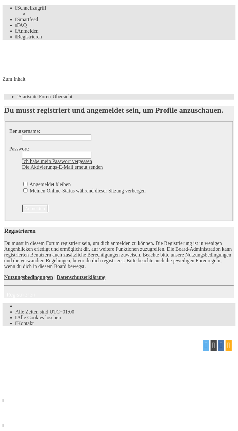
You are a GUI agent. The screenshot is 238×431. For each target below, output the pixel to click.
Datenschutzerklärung (81, 277)
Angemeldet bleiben (47, 184)
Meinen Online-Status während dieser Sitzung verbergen (84, 190)
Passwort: (19, 148)
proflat (24, 367)
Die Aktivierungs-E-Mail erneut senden (62, 167)
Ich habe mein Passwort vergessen (57, 161)
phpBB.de (76, 355)
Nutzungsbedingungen (28, 277)
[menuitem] (26, 19)
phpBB (38, 343)
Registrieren (21, 294)
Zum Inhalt (14, 79)
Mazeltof (56, 367)
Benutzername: (24, 131)
